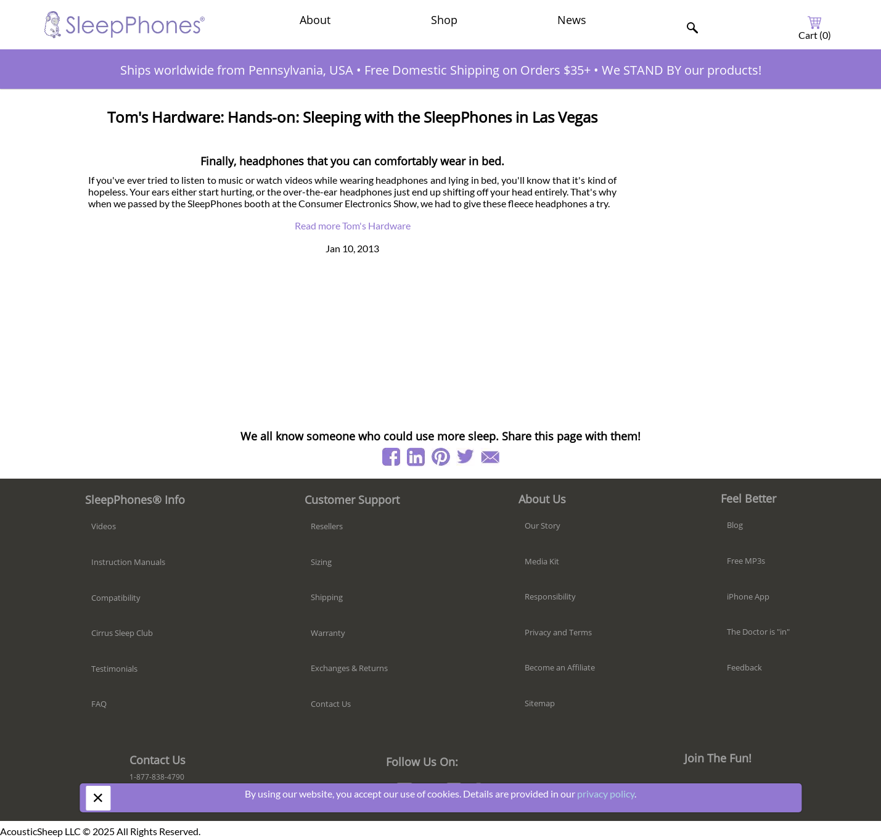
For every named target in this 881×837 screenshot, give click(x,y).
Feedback (744, 667)
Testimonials (114, 668)
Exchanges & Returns (349, 668)
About (315, 19)
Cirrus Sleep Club (122, 632)
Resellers (327, 526)
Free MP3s (746, 560)
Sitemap (540, 703)
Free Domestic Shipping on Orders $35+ (477, 70)
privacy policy (605, 793)
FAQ (99, 703)
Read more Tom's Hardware (353, 225)
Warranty (328, 632)
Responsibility (550, 596)
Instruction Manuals (128, 561)
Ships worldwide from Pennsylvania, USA (236, 70)
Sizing (321, 561)
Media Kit (542, 561)
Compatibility (116, 597)
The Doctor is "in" (758, 631)
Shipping (327, 597)
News (571, 19)
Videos (103, 526)
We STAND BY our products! (681, 70)
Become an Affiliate (560, 667)
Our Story (542, 525)
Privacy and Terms (558, 632)
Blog (735, 524)
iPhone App (748, 596)
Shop (444, 19)
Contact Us (331, 703)
